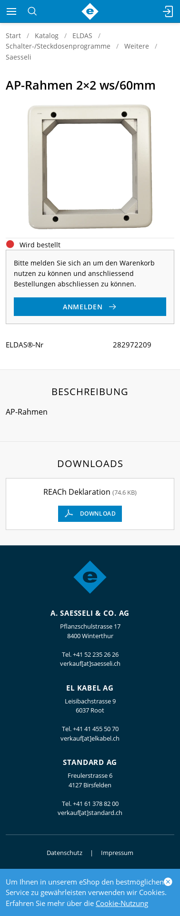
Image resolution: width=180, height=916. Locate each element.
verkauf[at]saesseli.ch (90, 663)
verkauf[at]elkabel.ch (90, 738)
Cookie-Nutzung (122, 903)
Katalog (47, 35)
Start (13, 35)
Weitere (136, 46)
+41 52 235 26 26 (96, 654)
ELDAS (82, 35)
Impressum (117, 852)
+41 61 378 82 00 (96, 803)
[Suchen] (32, 11)
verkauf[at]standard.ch (90, 812)
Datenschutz (64, 852)
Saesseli (18, 56)
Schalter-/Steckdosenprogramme (58, 46)
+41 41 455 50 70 (96, 728)
